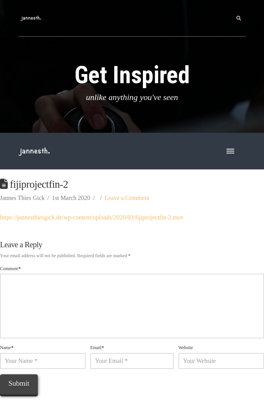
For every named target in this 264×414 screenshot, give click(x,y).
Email (97, 347)
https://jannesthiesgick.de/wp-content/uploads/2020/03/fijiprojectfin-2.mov (91, 217)
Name (7, 347)
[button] (239, 18)
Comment (10, 268)
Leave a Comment (127, 198)
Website (185, 347)
